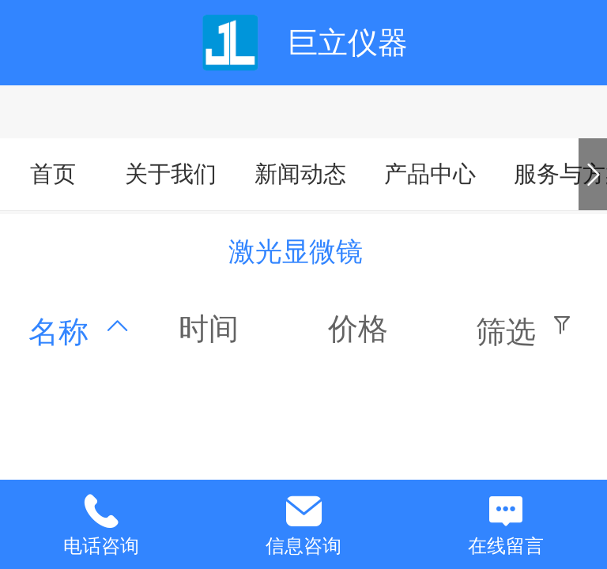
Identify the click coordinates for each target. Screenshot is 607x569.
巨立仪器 (348, 42)
